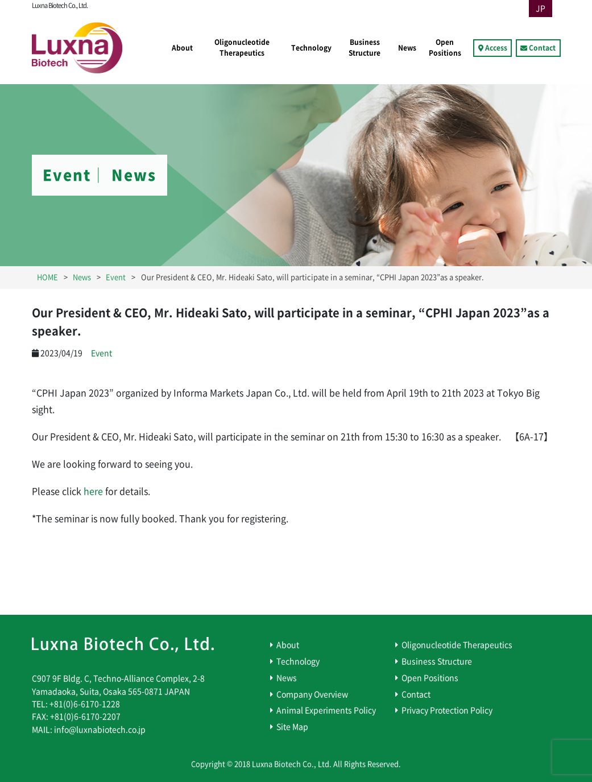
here (93, 491)
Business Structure (364, 47)
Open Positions (445, 47)
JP (540, 9)
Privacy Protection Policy (446, 710)
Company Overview (312, 694)
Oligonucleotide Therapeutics (242, 47)
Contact (542, 47)
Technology (311, 47)
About (182, 47)
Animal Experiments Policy (326, 710)
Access (496, 47)
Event (101, 353)
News (407, 47)
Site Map (292, 727)
